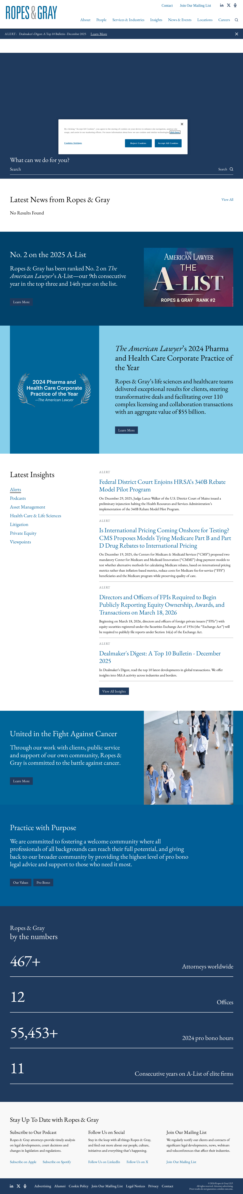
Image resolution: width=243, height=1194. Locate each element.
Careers (224, 19)
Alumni (60, 1186)
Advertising (42, 1186)
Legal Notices (135, 1186)
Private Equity (23, 533)
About (85, 19)
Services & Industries (128, 19)
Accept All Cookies (168, 143)
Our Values (20, 882)
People (101, 19)
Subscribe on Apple (23, 1161)
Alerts (15, 489)
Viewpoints (20, 541)
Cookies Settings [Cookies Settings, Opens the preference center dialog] (73, 143)
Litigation (19, 524)
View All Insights (114, 691)
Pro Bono (43, 882)
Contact (167, 6)
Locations (204, 19)
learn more (21, 781)
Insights (156, 19)
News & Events (179, 19)
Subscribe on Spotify (57, 1161)
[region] (123, 136)
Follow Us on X (137, 1161)
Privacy (153, 1186)
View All (227, 199)
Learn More (21, 302)
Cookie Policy (78, 1186)
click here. (175, 132)
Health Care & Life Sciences (35, 515)
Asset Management (27, 506)
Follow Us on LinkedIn (104, 1161)
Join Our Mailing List (195, 6)
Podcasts (18, 498)
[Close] (182, 124)
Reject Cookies (138, 143)
